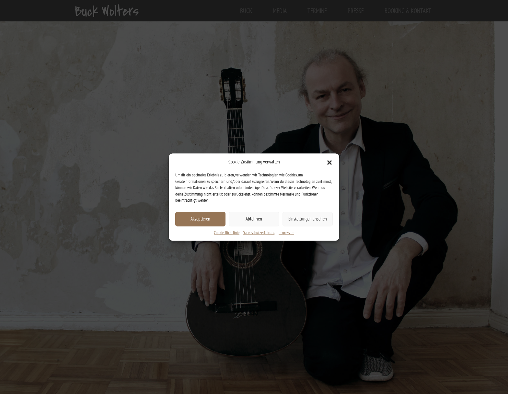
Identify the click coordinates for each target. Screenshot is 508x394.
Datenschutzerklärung (259, 232)
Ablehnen (254, 219)
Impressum (286, 232)
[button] (329, 162)
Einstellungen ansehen (307, 219)
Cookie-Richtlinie (226, 232)
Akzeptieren (200, 219)
